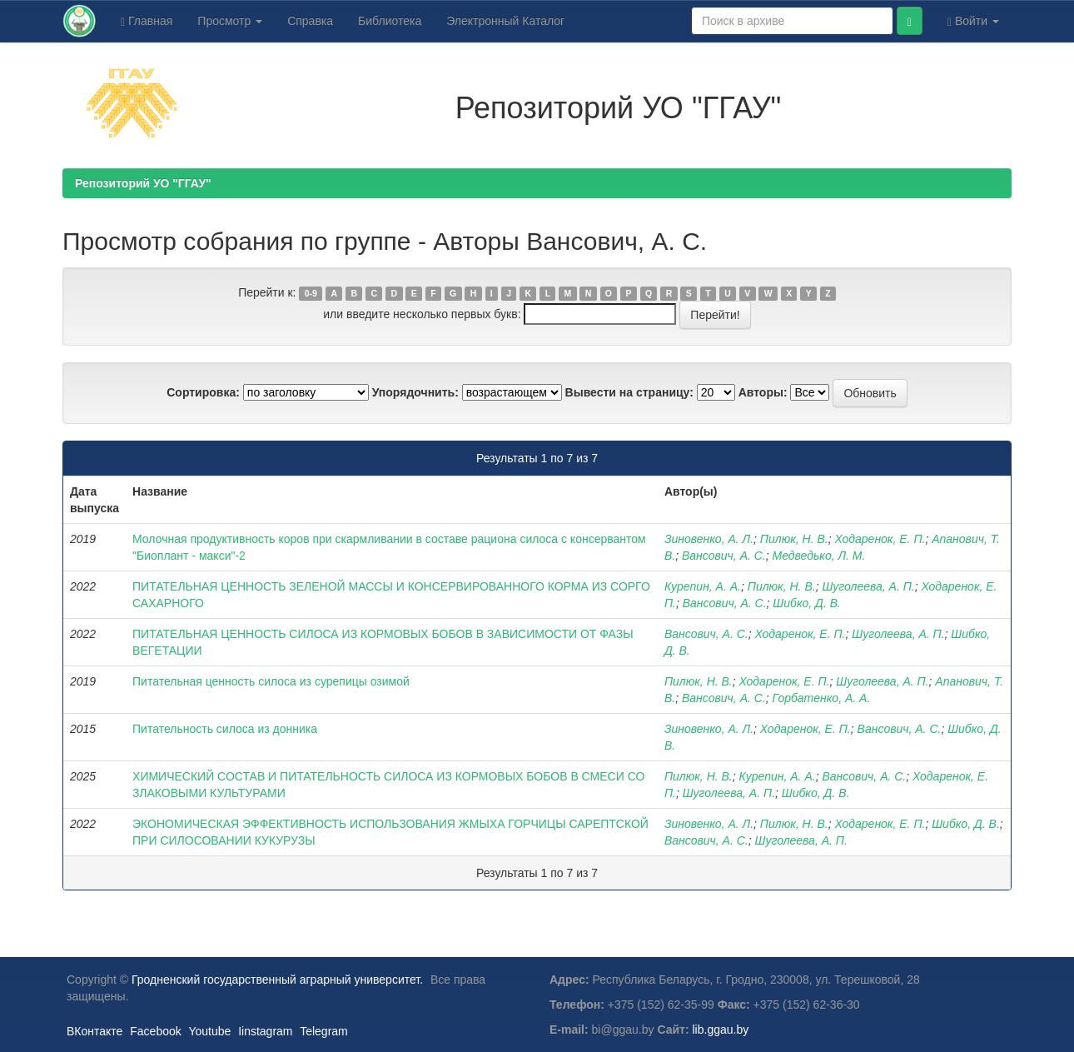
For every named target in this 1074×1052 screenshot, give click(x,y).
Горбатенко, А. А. (822, 698)
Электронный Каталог (505, 20)
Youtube (209, 1031)
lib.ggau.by (721, 1029)
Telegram (324, 1031)
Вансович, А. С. (724, 555)
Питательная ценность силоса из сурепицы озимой (271, 681)
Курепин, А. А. (702, 586)
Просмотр (229, 20)
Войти (973, 21)
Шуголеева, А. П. (868, 586)
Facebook (155, 1031)
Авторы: (763, 392)
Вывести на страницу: (629, 392)
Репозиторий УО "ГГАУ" (143, 183)
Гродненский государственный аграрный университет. (277, 979)
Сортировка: (203, 392)
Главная (146, 21)
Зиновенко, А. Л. (708, 539)
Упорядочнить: (415, 392)
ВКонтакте (94, 1031)
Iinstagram (265, 1031)
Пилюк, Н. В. (794, 539)
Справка (310, 20)
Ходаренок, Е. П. (879, 539)
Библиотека (389, 20)
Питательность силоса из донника (224, 728)
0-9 (311, 293)
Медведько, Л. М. (819, 555)
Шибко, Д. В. (807, 603)
